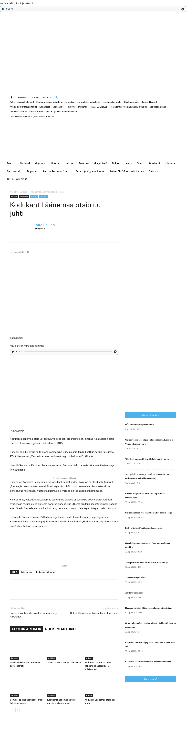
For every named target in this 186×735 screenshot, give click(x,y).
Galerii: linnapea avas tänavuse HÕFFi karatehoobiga (148, 513)
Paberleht (24, 197)
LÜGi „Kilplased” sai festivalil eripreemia (143, 528)
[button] (56, 97)
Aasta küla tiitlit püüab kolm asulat (64, 662)
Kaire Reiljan (44, 225)
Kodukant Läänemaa (46, 572)
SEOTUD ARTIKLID (26, 629)
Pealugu (34, 197)
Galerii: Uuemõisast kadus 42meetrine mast (94, 613)
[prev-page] (12, 710)
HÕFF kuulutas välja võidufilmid (139, 424)
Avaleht (13, 191)
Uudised (43, 197)
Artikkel (23, 191)
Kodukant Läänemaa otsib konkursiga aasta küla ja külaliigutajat (98, 665)
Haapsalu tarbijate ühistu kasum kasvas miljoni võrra (148, 608)
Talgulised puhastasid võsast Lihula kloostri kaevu (147, 459)
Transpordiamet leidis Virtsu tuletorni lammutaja (146, 562)
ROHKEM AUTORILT (61, 629)
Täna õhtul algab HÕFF (135, 577)
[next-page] (17, 710)
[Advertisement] (155, 339)
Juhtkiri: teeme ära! (134, 593)
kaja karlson (27, 572)
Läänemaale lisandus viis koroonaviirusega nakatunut (33, 615)
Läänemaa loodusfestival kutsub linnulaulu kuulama (148, 662)
